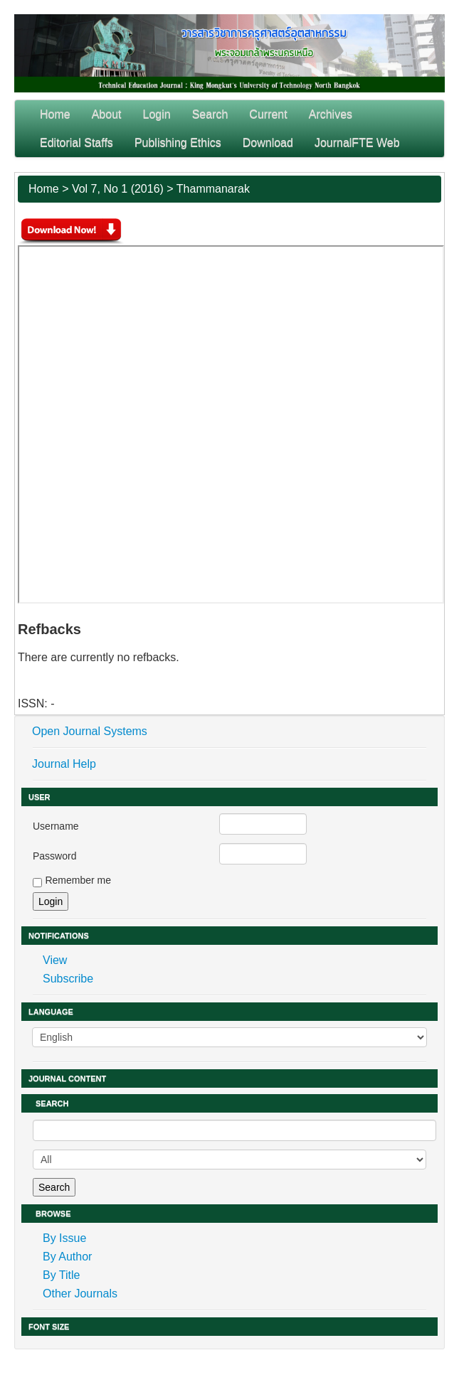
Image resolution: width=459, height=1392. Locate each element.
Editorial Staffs (76, 142)
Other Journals (80, 1293)
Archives (330, 114)
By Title (61, 1275)
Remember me (78, 880)
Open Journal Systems (89, 731)
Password (54, 856)
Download (268, 142)
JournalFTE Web (357, 142)
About (107, 114)
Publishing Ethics (177, 142)
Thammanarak (213, 189)
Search (210, 114)
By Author (67, 1257)
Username (56, 826)
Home (55, 114)
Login (157, 114)
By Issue (64, 1238)
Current (268, 114)
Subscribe (68, 979)
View (55, 960)
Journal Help (64, 764)
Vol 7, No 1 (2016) (118, 189)
